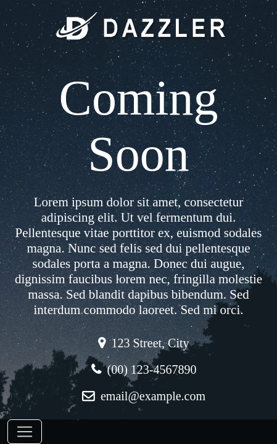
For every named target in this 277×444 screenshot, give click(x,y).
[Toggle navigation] (24, 431)
